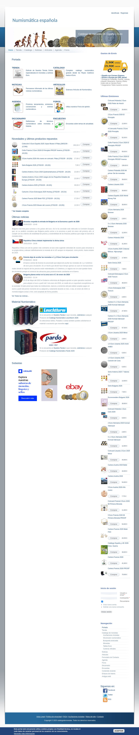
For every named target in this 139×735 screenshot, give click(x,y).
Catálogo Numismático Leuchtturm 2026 (63, 318)
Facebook (109, 690)
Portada (105, 627)
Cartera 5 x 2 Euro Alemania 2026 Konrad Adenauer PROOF (118, 319)
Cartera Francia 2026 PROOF (118, 568)
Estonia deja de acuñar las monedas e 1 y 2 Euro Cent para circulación (50, 257)
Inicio (10, 50)
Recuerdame (124, 601)
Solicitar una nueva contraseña (113, 607)
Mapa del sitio (91, 717)
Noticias (38, 50)
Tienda (19, 50)
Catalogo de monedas (110, 633)
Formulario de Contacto (110, 657)
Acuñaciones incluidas (111, 635)
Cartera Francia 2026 (115, 557)
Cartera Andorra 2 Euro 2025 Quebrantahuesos (46, 172)
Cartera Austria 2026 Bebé (117, 465)
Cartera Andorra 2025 (37, 185)
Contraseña (124, 598)
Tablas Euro (107, 646)
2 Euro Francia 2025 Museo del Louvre (43, 205)
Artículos (48, 50)
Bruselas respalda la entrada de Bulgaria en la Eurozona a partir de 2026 (51, 222)
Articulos (105, 655)
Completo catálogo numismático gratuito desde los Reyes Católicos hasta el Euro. (80, 72)
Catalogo (28, 50)
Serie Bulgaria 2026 (36, 165)
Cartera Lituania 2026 (116, 184)
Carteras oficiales (109, 649)
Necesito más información (24, 734)
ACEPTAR (119, 731)
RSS (107, 699)
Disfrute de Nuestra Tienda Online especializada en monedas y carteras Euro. (39, 72)
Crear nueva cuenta (109, 604)
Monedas (106, 643)
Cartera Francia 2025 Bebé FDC (41, 198)
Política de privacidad (54, 717)
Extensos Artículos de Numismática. (79, 90)
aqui (66, 324)
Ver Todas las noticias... (20, 296)
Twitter (108, 695)
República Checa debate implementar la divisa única (43, 241)
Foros (66, 50)
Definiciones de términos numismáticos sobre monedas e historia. (39, 123)
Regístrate (124, 13)
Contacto (100, 717)
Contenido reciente (109, 671)
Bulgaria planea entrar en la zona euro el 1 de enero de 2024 (46, 275)
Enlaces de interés (108, 674)
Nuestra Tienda (59, 315)
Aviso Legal (41, 717)
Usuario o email (123, 594)
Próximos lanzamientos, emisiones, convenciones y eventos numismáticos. (39, 106)
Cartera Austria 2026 (115, 476)
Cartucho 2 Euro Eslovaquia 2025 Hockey (44, 192)
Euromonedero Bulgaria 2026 (118, 397)
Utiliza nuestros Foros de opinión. (78, 107)
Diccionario (106, 665)
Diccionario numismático (112, 638)
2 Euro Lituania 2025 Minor (117, 333)
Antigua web (106, 676)
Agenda (58, 50)
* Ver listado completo (20, 211)
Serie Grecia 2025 (114, 263)
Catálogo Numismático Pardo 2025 (62, 351)
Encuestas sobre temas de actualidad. (80, 124)
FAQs (65, 717)
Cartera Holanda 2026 (116, 238)
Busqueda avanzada (110, 641)
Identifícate (115, 13)
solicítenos (81, 315)
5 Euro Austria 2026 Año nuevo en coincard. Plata (47, 158)
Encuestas (106, 668)
